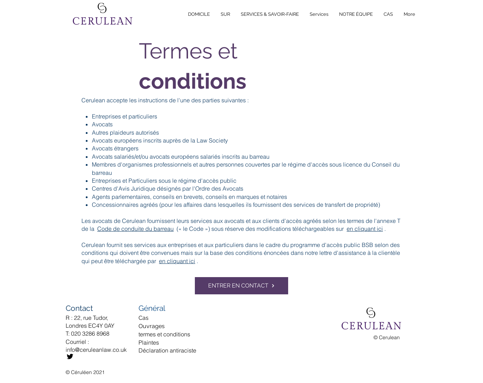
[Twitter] (70, 356)
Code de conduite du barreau (135, 228)
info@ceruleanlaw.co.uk (96, 349)
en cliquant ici (365, 228)
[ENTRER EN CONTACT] (241, 285)
